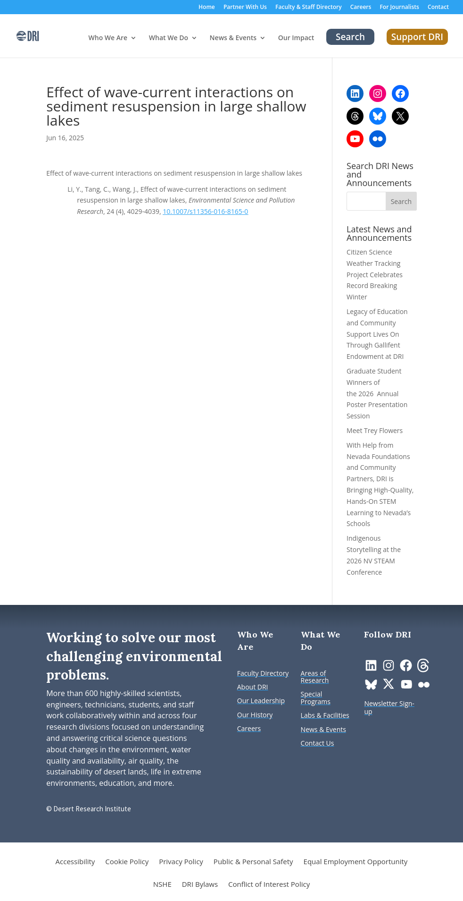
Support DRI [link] (417, 37)
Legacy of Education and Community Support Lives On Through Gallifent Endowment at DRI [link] (377, 334)
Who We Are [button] (108, 38)
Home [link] (206, 7)
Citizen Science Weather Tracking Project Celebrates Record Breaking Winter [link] (375, 274)
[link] (28, 35)
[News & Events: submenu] (270, 45)
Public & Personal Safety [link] (253, 862)
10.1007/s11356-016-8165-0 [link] (205, 211)
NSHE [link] (162, 885)
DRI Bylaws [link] (200, 885)
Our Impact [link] (296, 38)
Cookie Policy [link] (127, 862)
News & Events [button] (233, 38)
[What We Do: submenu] (201, 45)
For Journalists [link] (399, 7)
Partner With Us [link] (245, 7)
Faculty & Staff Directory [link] (308, 7)
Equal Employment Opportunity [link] (356, 862)
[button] (401, 201)
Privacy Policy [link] (181, 862)
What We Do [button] (168, 38)
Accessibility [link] (75, 862)
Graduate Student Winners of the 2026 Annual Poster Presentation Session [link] (377, 393)
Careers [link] (361, 7)
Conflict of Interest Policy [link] (269, 885)
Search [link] (350, 37)
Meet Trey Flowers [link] (375, 430)
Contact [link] (438, 7)
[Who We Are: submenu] (141, 45)
